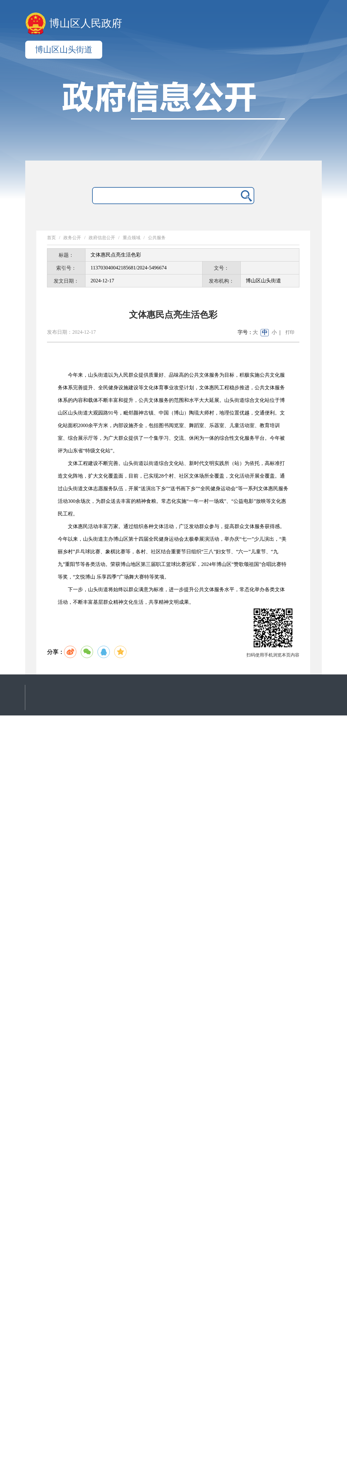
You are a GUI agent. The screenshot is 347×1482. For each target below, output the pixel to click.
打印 (289, 332)
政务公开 (72, 237)
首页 (51, 237)
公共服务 (157, 237)
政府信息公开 (102, 237)
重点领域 (131, 237)
